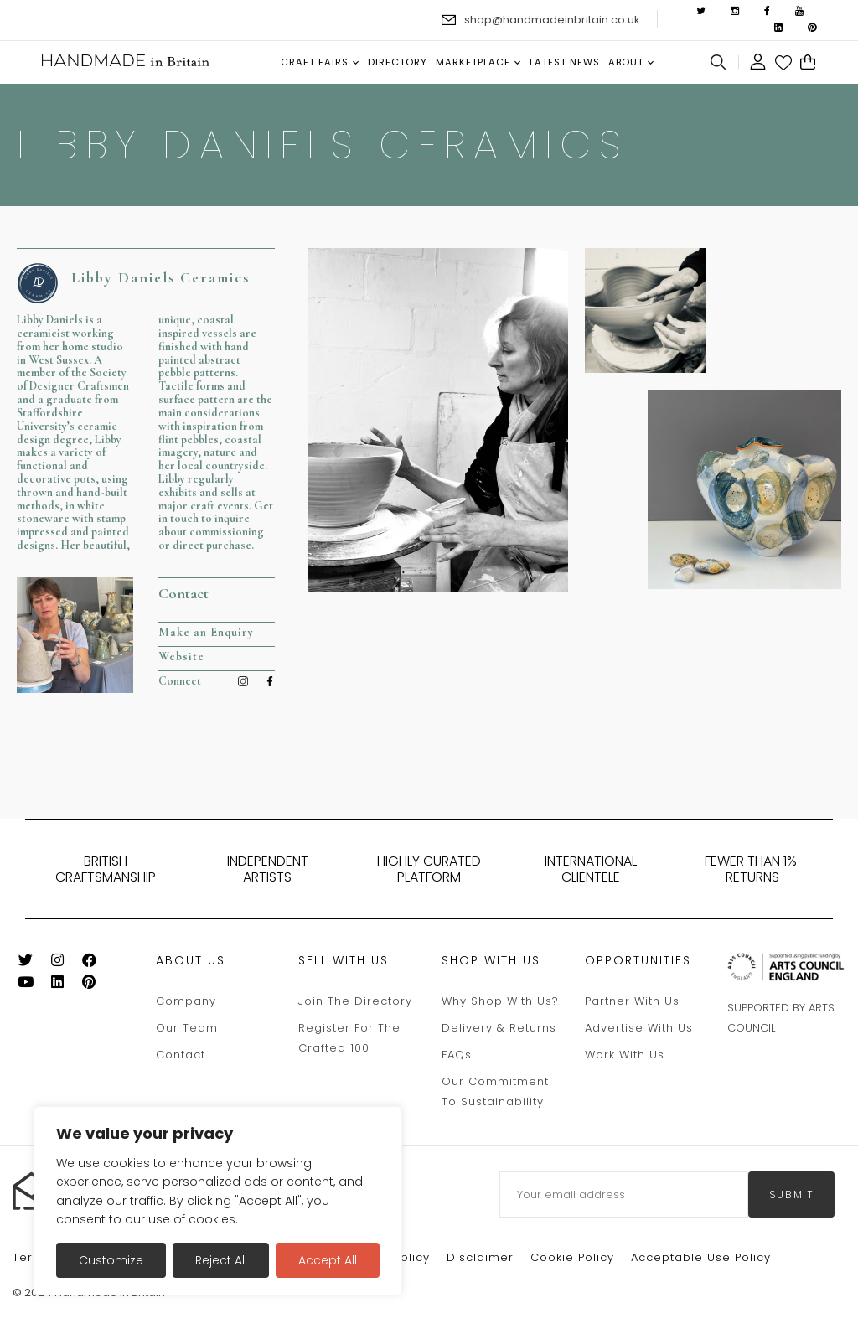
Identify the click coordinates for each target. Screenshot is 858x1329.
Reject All (221, 1260)
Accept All (327, 1260)
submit (791, 1194)
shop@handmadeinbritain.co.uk (552, 20)
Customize (111, 1260)
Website (181, 656)
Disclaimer (480, 1257)
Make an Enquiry (206, 632)
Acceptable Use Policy (701, 1257)
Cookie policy (572, 1257)
